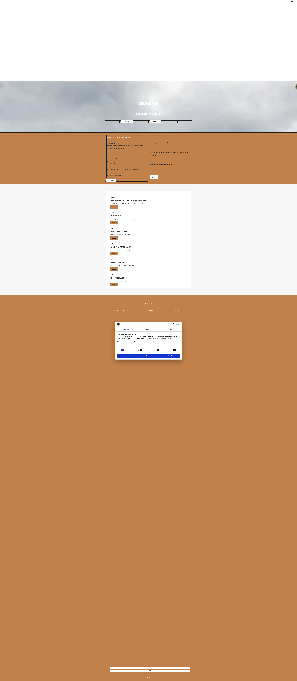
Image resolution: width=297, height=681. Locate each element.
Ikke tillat (127, 355)
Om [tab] (171, 329)
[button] (127, 121)
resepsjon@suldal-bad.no (115, 310)
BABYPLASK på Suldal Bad (119, 231)
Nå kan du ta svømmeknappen (120, 247)
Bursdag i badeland (117, 262)
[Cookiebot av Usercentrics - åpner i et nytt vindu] (173, 324)
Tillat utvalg (148, 355)
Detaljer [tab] (148, 329)
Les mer (114, 207)
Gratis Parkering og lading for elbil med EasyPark (128, 200)
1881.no (153, 676)
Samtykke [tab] (126, 329)
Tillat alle (170, 355)
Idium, (147, 676)
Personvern (148, 677)
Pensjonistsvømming (117, 216)
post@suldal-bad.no (125, 310)
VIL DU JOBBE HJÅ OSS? (117, 278)
